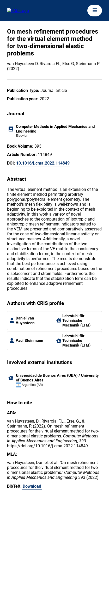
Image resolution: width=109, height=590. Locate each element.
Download (32, 486)
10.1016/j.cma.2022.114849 (43, 163)
